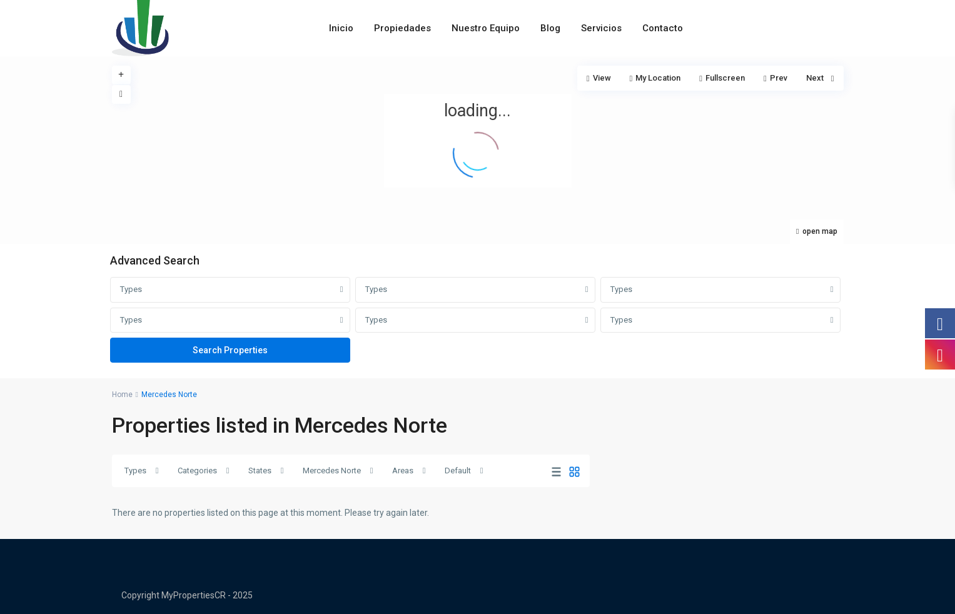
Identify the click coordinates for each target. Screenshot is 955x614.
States (259, 470)
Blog (550, 28)
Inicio (341, 28)
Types (131, 289)
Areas (402, 470)
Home (122, 394)
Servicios (601, 28)
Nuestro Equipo (486, 28)
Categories (197, 470)
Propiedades (402, 28)
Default (458, 470)
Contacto (662, 28)
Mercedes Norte (332, 470)
